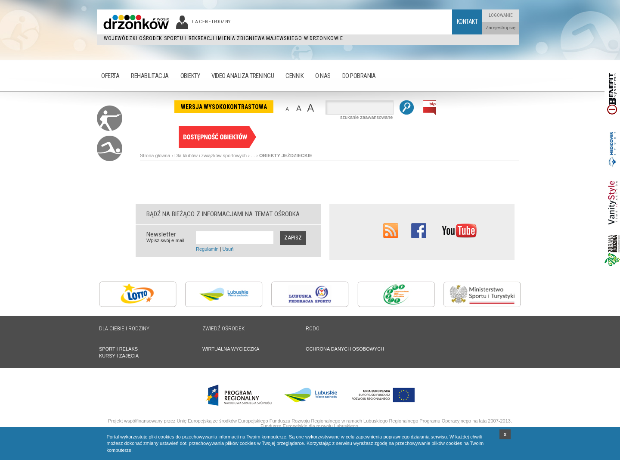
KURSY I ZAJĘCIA (119, 355)
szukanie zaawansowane (366, 117)
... (253, 155)
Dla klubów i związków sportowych (210, 155)
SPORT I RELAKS (118, 348)
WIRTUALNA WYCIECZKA (230, 348)
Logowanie (501, 15)
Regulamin (207, 249)
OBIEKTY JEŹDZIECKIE (285, 155)
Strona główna (155, 155)
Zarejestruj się (500, 27)
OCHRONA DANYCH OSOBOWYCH (345, 348)
